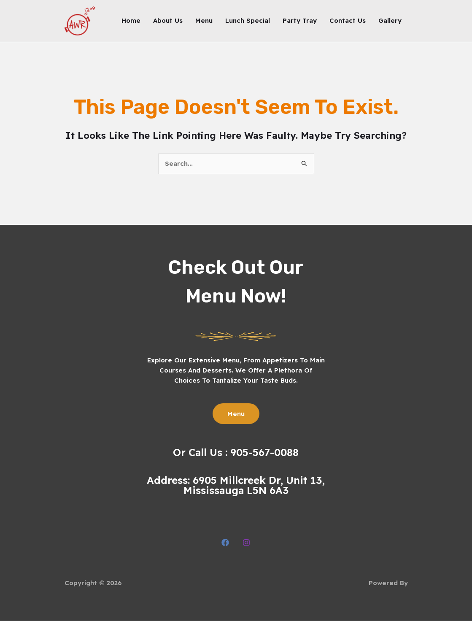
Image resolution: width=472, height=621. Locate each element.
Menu (204, 20)
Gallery (390, 20)
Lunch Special (247, 20)
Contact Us (347, 20)
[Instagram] (246, 543)
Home (130, 20)
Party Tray (300, 20)
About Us (168, 20)
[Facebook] (225, 543)
